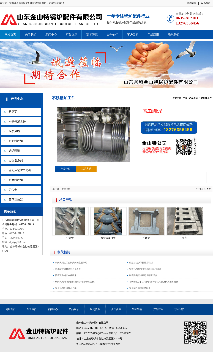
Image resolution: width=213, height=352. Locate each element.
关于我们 (30, 34)
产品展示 (71, 34)
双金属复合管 (108, 238)
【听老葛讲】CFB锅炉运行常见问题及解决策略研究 (153, 282)
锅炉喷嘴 (14, 150)
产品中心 (17, 99)
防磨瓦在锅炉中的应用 (66, 275)
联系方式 (86, 168)
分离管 (207, 189)
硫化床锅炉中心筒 (20, 170)
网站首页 (10, 34)
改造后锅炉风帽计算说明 (141, 262)
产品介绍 (65, 168)
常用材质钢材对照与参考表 (68, 269)
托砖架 (146, 238)
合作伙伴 (112, 34)
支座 (184, 238)
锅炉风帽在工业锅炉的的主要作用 (71, 262)
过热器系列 (16, 160)
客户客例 (132, 34)
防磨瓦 (13, 111)
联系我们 (173, 34)
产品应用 (153, 34)
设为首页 (205, 3)
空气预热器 (16, 199)
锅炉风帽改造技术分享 (66, 288)
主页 (185, 98)
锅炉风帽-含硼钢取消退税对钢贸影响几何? (75, 282)
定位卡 (13, 189)
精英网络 (116, 344)
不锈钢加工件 (17, 121)
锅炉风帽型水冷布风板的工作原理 (145, 269)
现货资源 (92, 34)
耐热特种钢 (16, 140)
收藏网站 (191, 3)
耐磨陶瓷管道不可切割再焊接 (143, 275)
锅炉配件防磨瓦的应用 (140, 288)
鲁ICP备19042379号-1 (88, 344)
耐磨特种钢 (16, 179)
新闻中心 (51, 34)
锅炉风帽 (14, 131)
